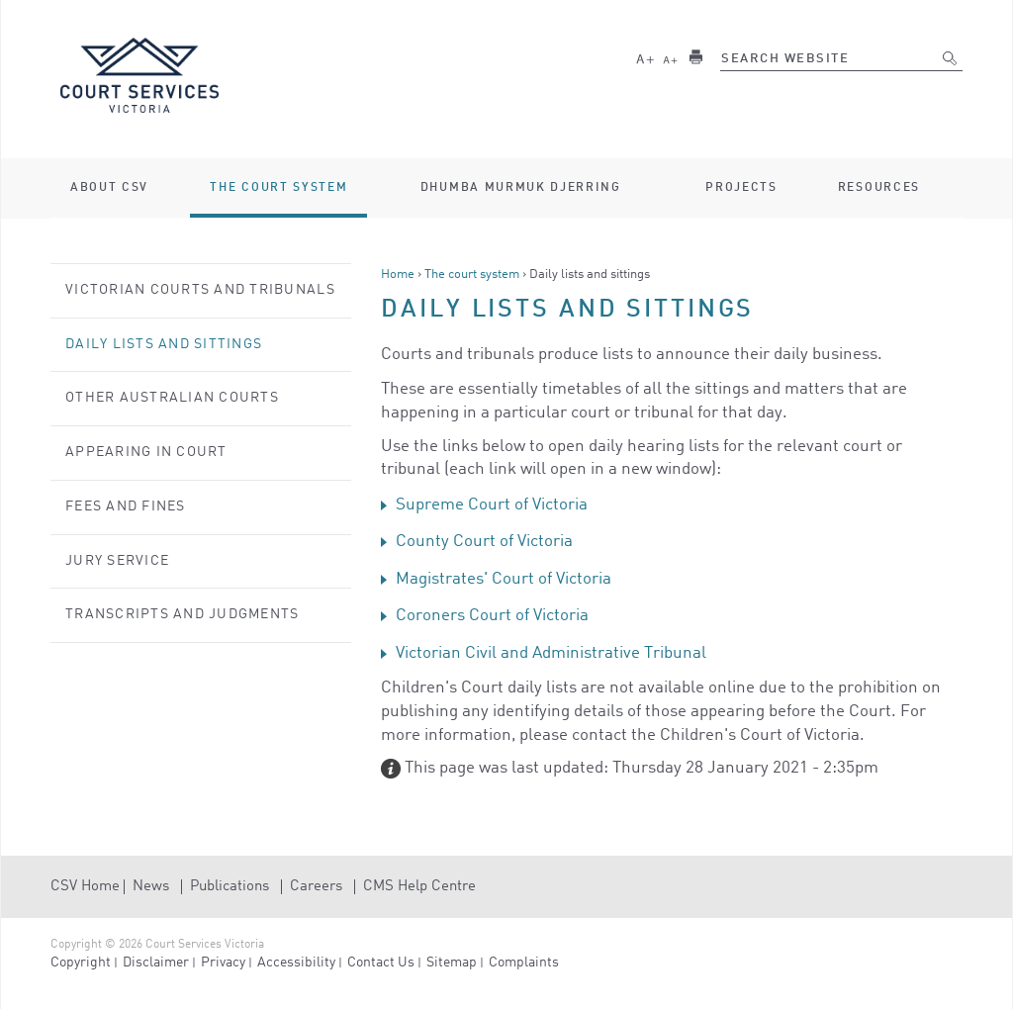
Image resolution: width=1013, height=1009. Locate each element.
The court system (471, 274)
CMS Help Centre (419, 886)
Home (397, 274)
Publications (229, 886)
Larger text (645, 56)
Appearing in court (146, 452)
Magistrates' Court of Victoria (503, 579)
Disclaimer (156, 962)
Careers (316, 886)
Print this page (695, 56)
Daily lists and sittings (163, 344)
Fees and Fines (125, 506)
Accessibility (296, 962)
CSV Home (85, 886)
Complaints (524, 962)
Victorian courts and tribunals (200, 290)
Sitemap (451, 962)
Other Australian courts (172, 398)
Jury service (117, 561)
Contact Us (380, 962)
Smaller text (671, 56)
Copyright (80, 962)
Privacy (223, 962)
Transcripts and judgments (182, 614)
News (151, 886)
